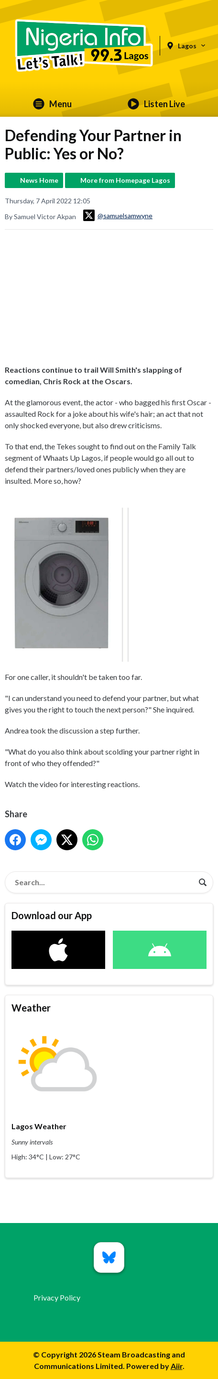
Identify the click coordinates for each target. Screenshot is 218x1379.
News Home (39, 180)
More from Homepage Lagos (125, 180)
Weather (31, 1007)
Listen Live (156, 104)
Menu (52, 104)
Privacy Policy (56, 1297)
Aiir (177, 1365)
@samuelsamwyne (118, 215)
